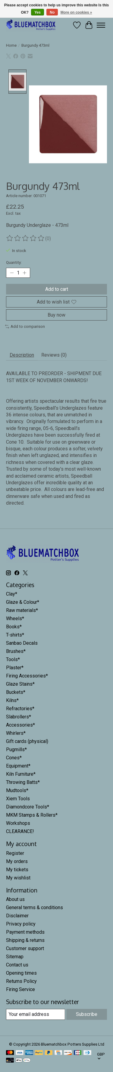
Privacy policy (21, 923)
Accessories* (20, 724)
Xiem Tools (18, 798)
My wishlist (18, 877)
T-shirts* (15, 634)
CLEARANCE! (20, 831)
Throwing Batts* (23, 782)
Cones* (14, 757)
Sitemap (15, 956)
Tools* (13, 659)
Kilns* (12, 700)
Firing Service (20, 989)
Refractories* (20, 708)
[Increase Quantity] (24, 272)
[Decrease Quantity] (12, 272)
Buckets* (15, 691)
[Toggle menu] (101, 25)
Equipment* (18, 765)
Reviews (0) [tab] (54, 354)
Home (11, 45)
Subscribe (86, 1014)
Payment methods (25, 931)
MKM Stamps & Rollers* (32, 814)
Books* (14, 626)
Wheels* (15, 618)
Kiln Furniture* (21, 773)
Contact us (17, 964)
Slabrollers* (18, 716)
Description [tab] (22, 354)
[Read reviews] (25, 237)
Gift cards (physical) (27, 741)
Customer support (25, 948)
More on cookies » (76, 12)
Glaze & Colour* (22, 601)
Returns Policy (21, 980)
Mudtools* (17, 790)
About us (15, 899)
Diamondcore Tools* (27, 806)
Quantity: (14, 261)
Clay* (11, 593)
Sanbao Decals (22, 642)
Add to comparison (25, 326)
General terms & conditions (34, 907)
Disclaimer (17, 915)
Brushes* (16, 651)
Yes (37, 12)
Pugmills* (16, 749)
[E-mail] (35, 1013)
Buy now (56, 314)
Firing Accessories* (27, 675)
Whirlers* (16, 732)
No (52, 12)
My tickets (17, 869)
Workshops (18, 822)
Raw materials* (22, 610)
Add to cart (56, 288)
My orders (17, 860)
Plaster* (15, 667)
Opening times (21, 972)
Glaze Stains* (20, 683)
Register (15, 852)
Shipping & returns (25, 940)
